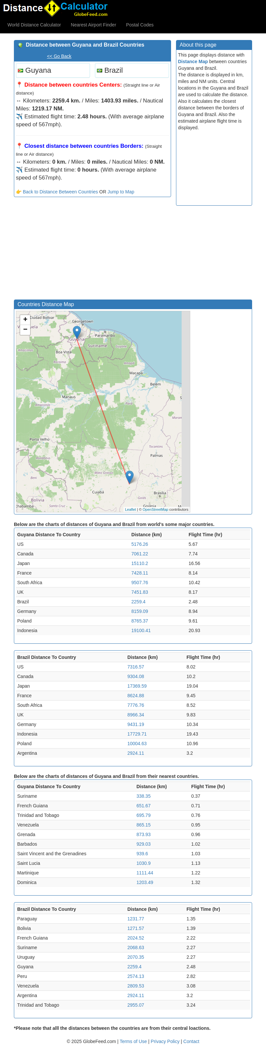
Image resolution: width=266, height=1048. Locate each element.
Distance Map (193, 61)
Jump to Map (121, 191)
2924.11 (135, 753)
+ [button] (25, 320)
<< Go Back (59, 56)
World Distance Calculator (34, 24)
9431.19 (135, 724)
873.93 (143, 834)
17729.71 (137, 734)
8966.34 (135, 714)
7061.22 (139, 553)
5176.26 (139, 544)
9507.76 (139, 582)
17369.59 (137, 686)
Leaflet (130, 509)
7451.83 (139, 592)
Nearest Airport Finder (93, 24)
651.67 (143, 805)
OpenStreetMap (155, 509)
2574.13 (135, 976)
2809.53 (135, 985)
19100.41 (141, 630)
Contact (191, 1041)
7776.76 (135, 705)
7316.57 (135, 666)
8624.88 (135, 695)
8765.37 (139, 621)
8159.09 (139, 611)
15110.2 (139, 563)
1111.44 (144, 872)
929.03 (143, 844)
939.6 (142, 853)
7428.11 (139, 573)
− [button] (25, 330)
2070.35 (135, 957)
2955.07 (135, 1005)
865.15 (143, 824)
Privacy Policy (166, 1041)
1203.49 (144, 882)
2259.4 (138, 601)
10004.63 (137, 743)
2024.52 (135, 938)
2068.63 (135, 947)
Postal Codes (140, 24)
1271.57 (135, 928)
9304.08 (135, 676)
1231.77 (135, 918)
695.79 (143, 815)
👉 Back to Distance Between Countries (57, 191)
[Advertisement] (92, 250)
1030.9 (143, 863)
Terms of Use (134, 1041)
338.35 (143, 796)
